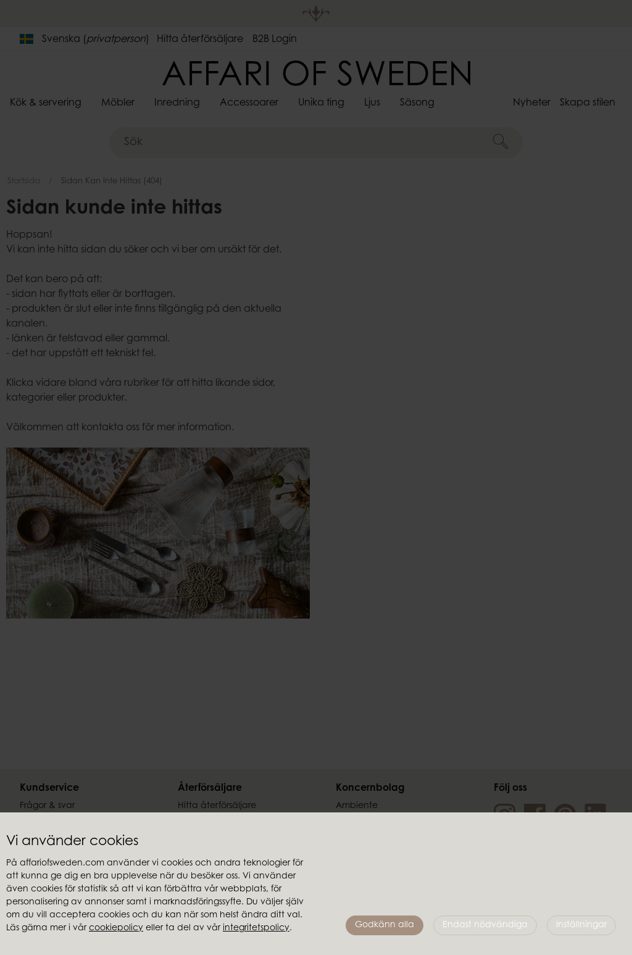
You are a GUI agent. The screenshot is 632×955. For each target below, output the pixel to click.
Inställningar (581, 925)
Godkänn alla (384, 925)
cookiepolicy (116, 928)
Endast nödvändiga (485, 925)
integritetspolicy (256, 928)
